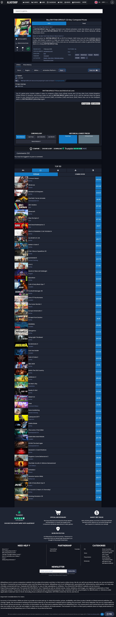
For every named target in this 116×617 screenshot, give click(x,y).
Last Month (51, 139)
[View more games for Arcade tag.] (77, 58)
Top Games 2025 (107, 562)
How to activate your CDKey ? (11, 558)
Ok (102, 614)
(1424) (74, 151)
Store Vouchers (106, 551)
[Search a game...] (58, 11)
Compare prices (59, 81)
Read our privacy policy (93, 614)
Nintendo (87, 563)
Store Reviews (106, 560)
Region (27, 70)
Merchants (53, 553)
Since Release (21, 139)
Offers (18, 65)
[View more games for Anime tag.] (82, 58)
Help (109, 614)
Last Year (31, 139)
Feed (84, 23)
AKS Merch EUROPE (107, 565)
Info (49, 23)
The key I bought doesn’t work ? (11, 557)
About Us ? (5, 551)
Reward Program (107, 555)
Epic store (51, 58)
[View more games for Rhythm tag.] (96, 55)
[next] (29, 36)
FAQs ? (4, 560)
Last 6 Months (41, 139)
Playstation (87, 559)
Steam (45, 58)
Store (19, 70)
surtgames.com (48, 51)
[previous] (16, 36)
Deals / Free (105, 558)
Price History (27, 65)
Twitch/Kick (53, 551)
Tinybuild (46, 56)
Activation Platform (49, 70)
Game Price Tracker (108, 553)
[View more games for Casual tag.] (90, 55)
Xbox (85, 555)
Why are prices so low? (9, 555)
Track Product (36, 144)
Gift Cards (105, 557)
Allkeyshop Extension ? (9, 562)
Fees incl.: (93, 70)
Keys (61, 70)
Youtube (77, 551)
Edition (36, 70)
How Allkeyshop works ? (9, 553)
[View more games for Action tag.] (77, 55)
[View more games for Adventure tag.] (83, 55)
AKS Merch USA (106, 564)
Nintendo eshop (58, 58)
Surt (45, 53)
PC (85, 551)
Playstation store (48, 60)
